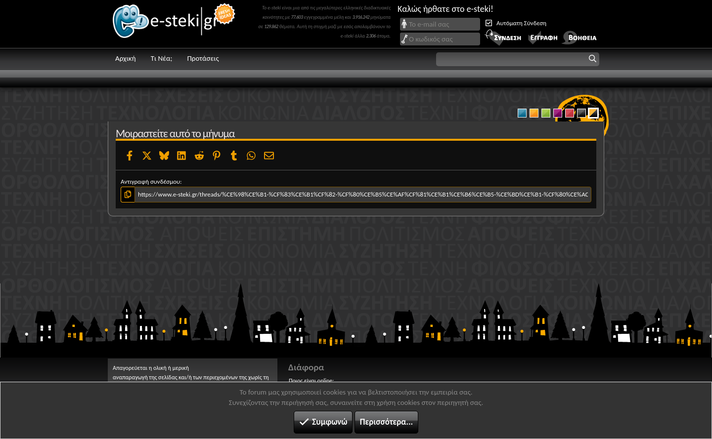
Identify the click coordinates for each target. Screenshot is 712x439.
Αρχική (125, 58)
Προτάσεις (203, 58)
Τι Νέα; (162, 58)
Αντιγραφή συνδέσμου (150, 181)
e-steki (174, 24)
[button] (517, 59)
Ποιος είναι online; (311, 380)
